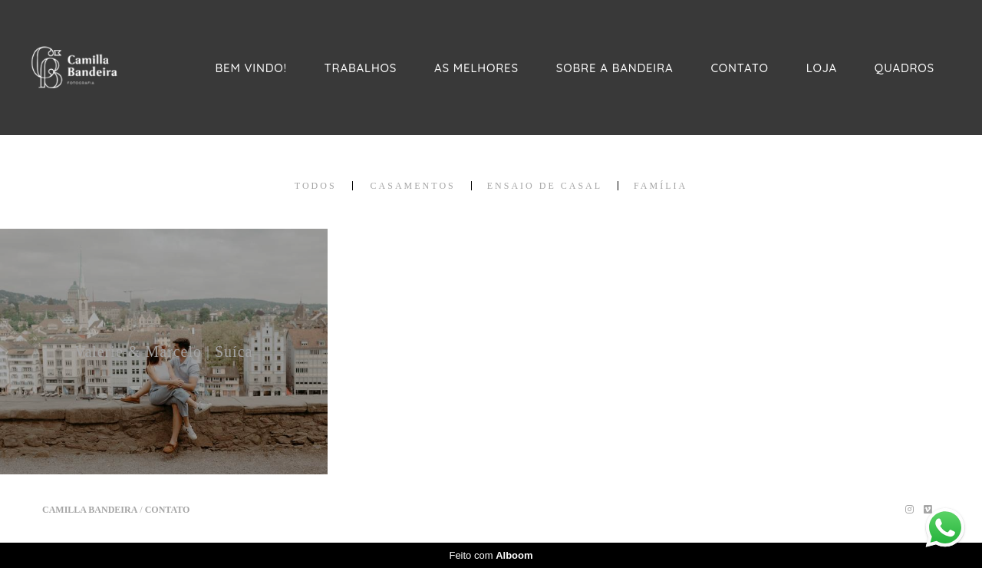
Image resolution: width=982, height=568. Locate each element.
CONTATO (739, 68)
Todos (316, 185)
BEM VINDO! (251, 68)
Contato (167, 509)
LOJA (821, 68)
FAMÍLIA (660, 185)
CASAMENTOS (413, 185)
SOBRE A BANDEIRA (615, 68)
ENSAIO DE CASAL (544, 185)
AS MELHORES (476, 68)
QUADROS (904, 68)
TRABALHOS (361, 68)
